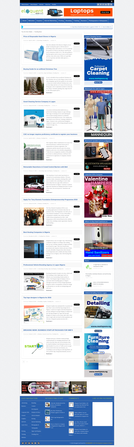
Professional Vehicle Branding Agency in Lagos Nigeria (44, 265)
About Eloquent (33, 4)
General (44, 334)
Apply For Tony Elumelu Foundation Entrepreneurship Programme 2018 (50, 199)
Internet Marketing (50, 21)
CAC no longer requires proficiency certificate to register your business (50, 134)
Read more (49, 60)
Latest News (41, 72)
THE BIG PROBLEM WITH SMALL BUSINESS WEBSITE (58, 405)
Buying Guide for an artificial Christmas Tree (40, 69)
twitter (98, 4)
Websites (31, 21)
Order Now (47, 4)
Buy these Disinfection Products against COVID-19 (89, 27)
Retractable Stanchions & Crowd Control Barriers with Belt (45, 167)
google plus (103, 4)
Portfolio (54, 4)
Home (24, 21)
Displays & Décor (36, 412)
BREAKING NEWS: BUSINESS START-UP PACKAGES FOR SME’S (48, 330)
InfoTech (23, 421)
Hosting (33, 418)
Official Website (24, 4)
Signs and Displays (48, 72)
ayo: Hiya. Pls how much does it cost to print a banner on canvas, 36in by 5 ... (81, 423)
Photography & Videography (98, 21)
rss (111, 4)
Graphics (39, 21)
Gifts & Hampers (36, 415)
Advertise (41, 4)
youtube (108, 4)
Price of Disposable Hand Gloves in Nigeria (39, 36)
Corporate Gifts (25, 412)
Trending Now (46, 40)
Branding (69, 21)
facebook (100, 4)
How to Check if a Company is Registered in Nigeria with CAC (58, 425)
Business (84, 21)
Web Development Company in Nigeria (103, 443)
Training (76, 21)
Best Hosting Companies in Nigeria (36, 232)
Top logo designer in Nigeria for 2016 (37, 297)
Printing (61, 21)
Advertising (39, 40)
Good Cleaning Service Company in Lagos (39, 102)
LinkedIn (106, 4)
